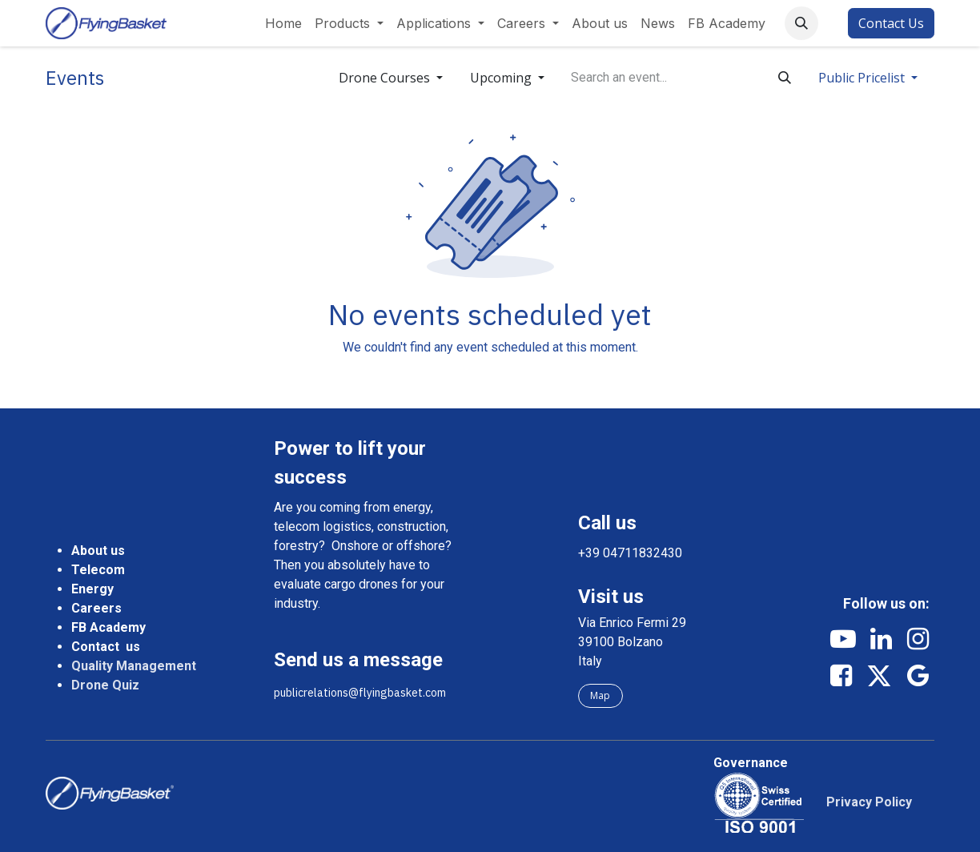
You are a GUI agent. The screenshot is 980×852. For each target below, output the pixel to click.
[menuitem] (283, 23)
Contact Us (891, 23)
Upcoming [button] (502, 77)
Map (600, 695)
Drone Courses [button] (386, 77)
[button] (801, 23)
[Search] (784, 77)
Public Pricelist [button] (863, 77)
